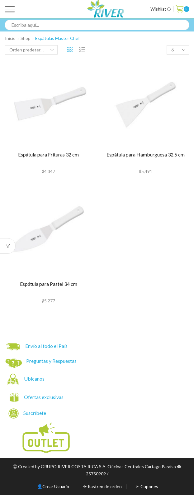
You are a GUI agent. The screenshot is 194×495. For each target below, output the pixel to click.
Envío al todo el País (37, 347)
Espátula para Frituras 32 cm (48, 154)
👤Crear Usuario (53, 486)
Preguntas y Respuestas (51, 361)
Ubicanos (34, 379)
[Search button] (184, 25)
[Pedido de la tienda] (31, 50)
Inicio (10, 38)
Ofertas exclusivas (44, 397)
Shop (26, 38)
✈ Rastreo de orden (102, 486)
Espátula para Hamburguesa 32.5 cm (145, 154)
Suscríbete (27, 413)
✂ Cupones (147, 486)
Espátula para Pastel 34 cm (48, 284)
